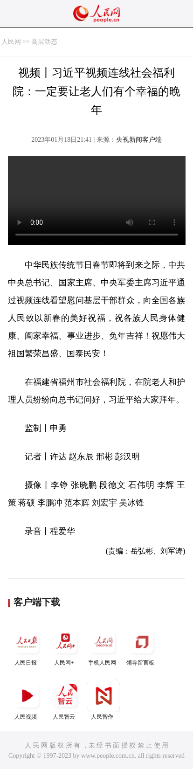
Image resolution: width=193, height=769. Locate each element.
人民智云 (65, 699)
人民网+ (65, 645)
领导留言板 (141, 645)
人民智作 (103, 699)
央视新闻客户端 (139, 139)
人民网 (11, 41)
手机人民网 (103, 645)
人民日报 (27, 645)
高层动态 (44, 41)
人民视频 (27, 699)
